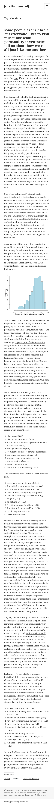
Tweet (7, 778)
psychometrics (27, 795)
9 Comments (41, 795)
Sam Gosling (24, 329)
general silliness (30, 790)
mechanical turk (32, 793)
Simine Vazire (37, 329)
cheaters (22, 793)
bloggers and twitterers (32, 68)
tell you (29, 333)
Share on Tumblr (31, 778)
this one (20, 65)
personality (8, 793)
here (16, 78)
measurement (42, 790)
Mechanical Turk (35, 59)
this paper (29, 266)
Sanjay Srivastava (12, 333)
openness (8, 795)
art (18, 793)
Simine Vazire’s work (36, 633)
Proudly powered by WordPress (16, 802)
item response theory (14, 695)
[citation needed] (16, 6)
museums (43, 793)
